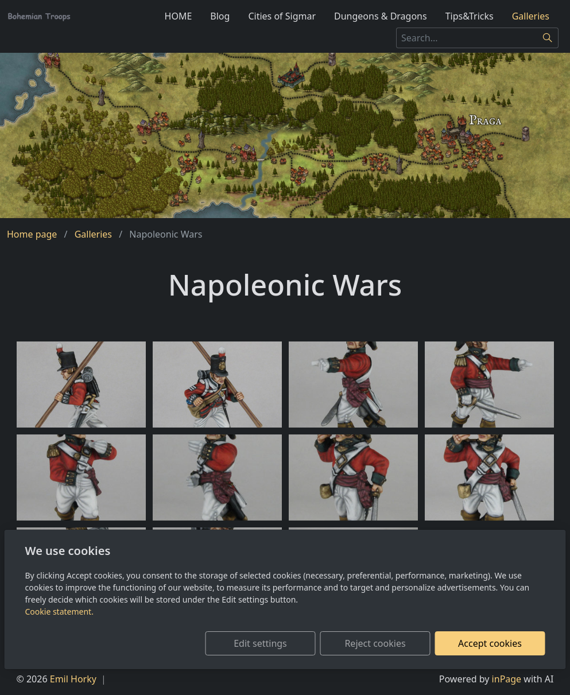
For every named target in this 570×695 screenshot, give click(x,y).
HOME (178, 16)
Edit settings (260, 643)
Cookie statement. (59, 611)
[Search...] (466, 38)
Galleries (530, 16)
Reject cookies (374, 643)
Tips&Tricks (469, 16)
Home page (32, 234)
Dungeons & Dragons (380, 16)
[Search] (548, 38)
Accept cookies (490, 643)
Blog (220, 16)
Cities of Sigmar (282, 16)
